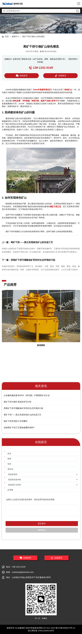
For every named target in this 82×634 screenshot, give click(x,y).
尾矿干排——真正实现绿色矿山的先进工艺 (22, 415)
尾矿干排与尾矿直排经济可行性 (17, 402)
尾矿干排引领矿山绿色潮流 (33, 36)
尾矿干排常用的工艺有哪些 (15, 421)
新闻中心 (15, 36)
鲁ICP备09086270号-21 (65, 628)
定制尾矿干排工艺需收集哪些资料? (19, 428)
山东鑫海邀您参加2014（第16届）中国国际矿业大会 (27, 395)
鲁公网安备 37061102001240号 (41, 631)
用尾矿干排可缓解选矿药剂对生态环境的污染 (23, 408)
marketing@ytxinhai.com (23, 572)
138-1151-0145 (18, 567)
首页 (7, 36)
